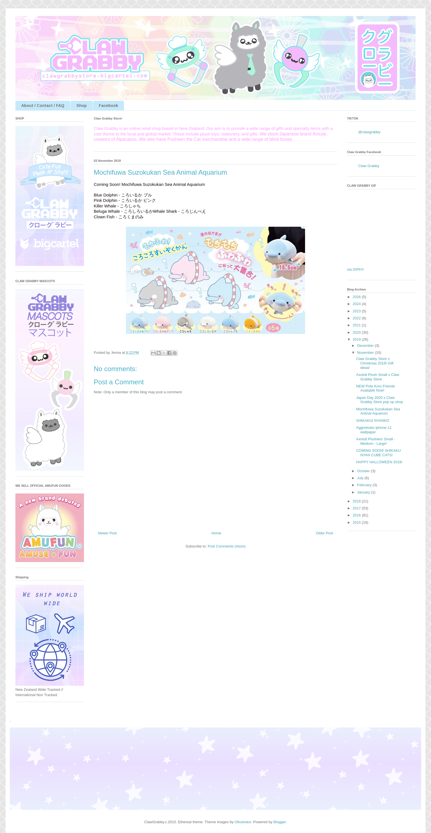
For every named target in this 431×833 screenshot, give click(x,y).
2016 (357, 515)
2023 (357, 311)
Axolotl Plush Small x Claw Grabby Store (377, 377)
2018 (357, 501)
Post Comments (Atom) (226, 546)
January (364, 492)
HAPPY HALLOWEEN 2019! (379, 462)
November (366, 352)
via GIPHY (355, 269)
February (365, 485)
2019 (357, 339)
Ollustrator (243, 822)
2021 (357, 325)
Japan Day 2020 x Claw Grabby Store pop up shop (379, 400)
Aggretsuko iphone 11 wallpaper (373, 429)
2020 (357, 332)
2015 (357, 522)
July (361, 478)
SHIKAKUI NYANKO (372, 420)
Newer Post (107, 533)
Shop (81, 105)
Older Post (324, 533)
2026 (357, 297)
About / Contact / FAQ (42, 105)
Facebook (108, 105)
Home (216, 533)
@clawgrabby (369, 132)
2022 (357, 318)
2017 (357, 508)
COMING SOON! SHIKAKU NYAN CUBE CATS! (378, 452)
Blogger (279, 822)
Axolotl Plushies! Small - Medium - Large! (375, 441)
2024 (357, 304)
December (366, 345)
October (364, 471)
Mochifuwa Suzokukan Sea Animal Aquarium (378, 411)
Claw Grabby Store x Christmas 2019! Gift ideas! (374, 363)
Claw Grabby (368, 166)
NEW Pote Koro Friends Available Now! (375, 388)
